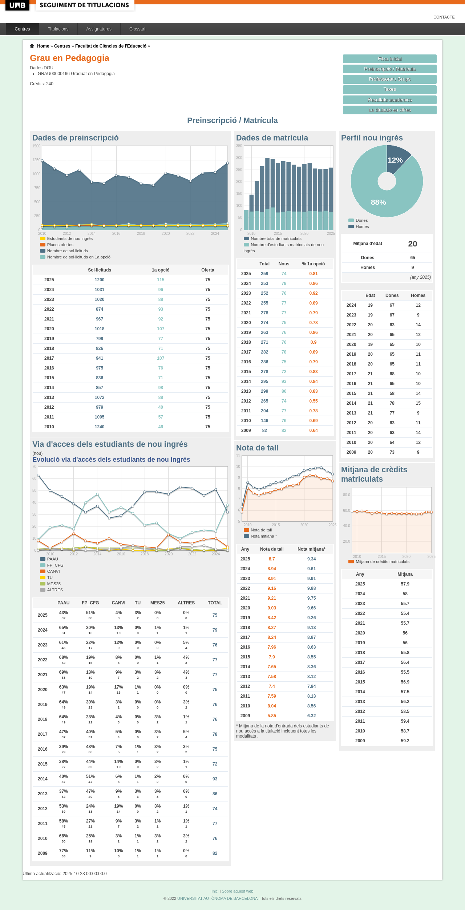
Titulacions (58, 29)
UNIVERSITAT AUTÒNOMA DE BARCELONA (217, 898)
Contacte (444, 17)
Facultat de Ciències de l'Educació (110, 46)
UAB (18, 5)
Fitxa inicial (389, 58)
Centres (22, 29)
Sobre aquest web (237, 891)
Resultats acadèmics (390, 99)
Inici (214, 891)
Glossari (137, 29)
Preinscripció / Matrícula (389, 69)
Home (43, 46)
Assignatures (99, 29)
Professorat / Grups (390, 79)
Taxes (390, 89)
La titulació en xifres (389, 110)
